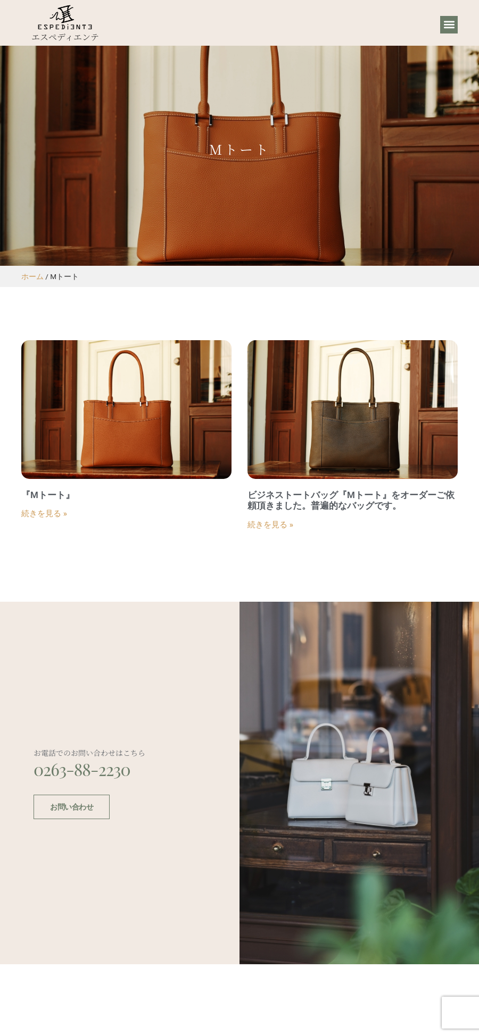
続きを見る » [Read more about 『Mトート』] (44, 513)
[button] (449, 24)
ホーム (32, 276)
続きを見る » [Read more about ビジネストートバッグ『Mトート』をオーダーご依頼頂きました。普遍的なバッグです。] (270, 524)
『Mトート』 (48, 495)
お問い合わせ (71, 806)
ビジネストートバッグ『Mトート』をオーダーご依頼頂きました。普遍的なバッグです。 (351, 500)
